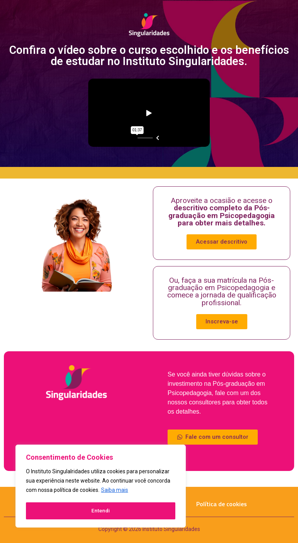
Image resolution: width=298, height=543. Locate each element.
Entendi (100, 511)
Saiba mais (114, 491)
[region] (100, 487)
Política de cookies (221, 504)
